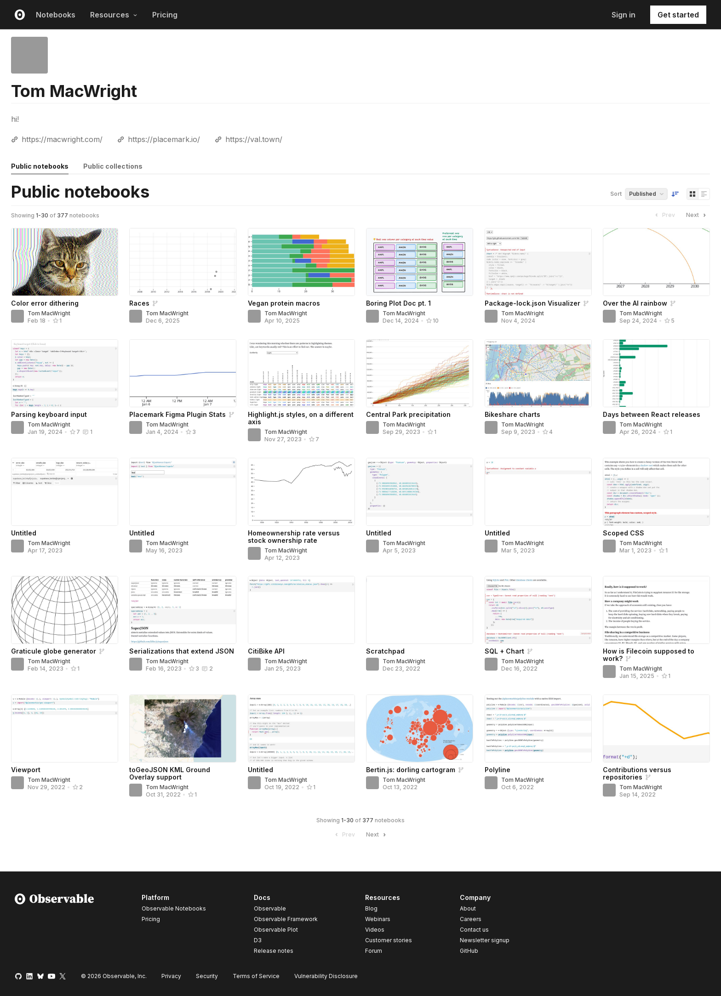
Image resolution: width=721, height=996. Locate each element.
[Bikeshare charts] (538, 373)
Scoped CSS (623, 533)
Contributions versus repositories (637, 773)
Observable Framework (286, 919)
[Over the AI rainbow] (656, 262)
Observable (270, 908)
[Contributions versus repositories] (656, 728)
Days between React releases (651, 414)
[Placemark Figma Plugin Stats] (182, 373)
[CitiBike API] (301, 610)
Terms (256, 976)
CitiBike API (266, 651)
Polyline (497, 770)
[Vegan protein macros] (301, 262)
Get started (678, 14)
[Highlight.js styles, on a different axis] (301, 373)
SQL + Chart (504, 651)
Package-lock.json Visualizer (532, 303)
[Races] (182, 262)
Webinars (377, 919)
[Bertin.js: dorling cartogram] (419, 728)
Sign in (623, 14)
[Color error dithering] (64, 262)
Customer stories (388, 940)
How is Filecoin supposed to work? (648, 654)
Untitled (23, 533)
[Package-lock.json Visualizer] (538, 262)
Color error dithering (45, 303)
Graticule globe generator (53, 651)
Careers (470, 919)
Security (207, 976)
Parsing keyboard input (49, 414)
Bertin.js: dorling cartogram (410, 770)
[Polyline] (538, 728)
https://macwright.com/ (62, 139)
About (468, 908)
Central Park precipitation (408, 414)
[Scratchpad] (419, 610)
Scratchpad (385, 651)
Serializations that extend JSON (181, 651)
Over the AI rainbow (635, 303)
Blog (371, 908)
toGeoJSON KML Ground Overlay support (169, 773)
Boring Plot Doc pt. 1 (398, 303)
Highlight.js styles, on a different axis (301, 418)
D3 (258, 940)
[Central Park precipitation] (419, 373)
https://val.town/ (253, 139)
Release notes (273, 950)
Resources (113, 14)
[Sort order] (675, 194)
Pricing (164, 14)
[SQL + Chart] (538, 610)
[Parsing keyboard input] (64, 373)
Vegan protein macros (284, 303)
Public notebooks (40, 166)
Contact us (474, 930)
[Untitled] (64, 492)
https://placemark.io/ (164, 139)
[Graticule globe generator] (64, 610)
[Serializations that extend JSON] (182, 610)
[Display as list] (704, 193)
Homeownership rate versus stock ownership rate (294, 536)
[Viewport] (64, 728)
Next (697, 215)
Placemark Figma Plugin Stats (177, 414)
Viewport (25, 770)
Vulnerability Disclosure (326, 976)
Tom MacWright (49, 313)
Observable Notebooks (174, 908)
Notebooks (55, 14)
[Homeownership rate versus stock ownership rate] (301, 492)
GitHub (469, 950)
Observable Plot (276, 929)
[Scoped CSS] (656, 492)
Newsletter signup (484, 940)
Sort (616, 193)
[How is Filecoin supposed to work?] (656, 610)
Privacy (171, 976)
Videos (374, 929)
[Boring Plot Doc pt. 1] (419, 262)
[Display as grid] (692, 193)
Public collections (113, 166)
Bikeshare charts (512, 414)
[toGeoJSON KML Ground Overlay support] (182, 728)
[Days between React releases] (656, 373)
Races (139, 303)
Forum (373, 950)
